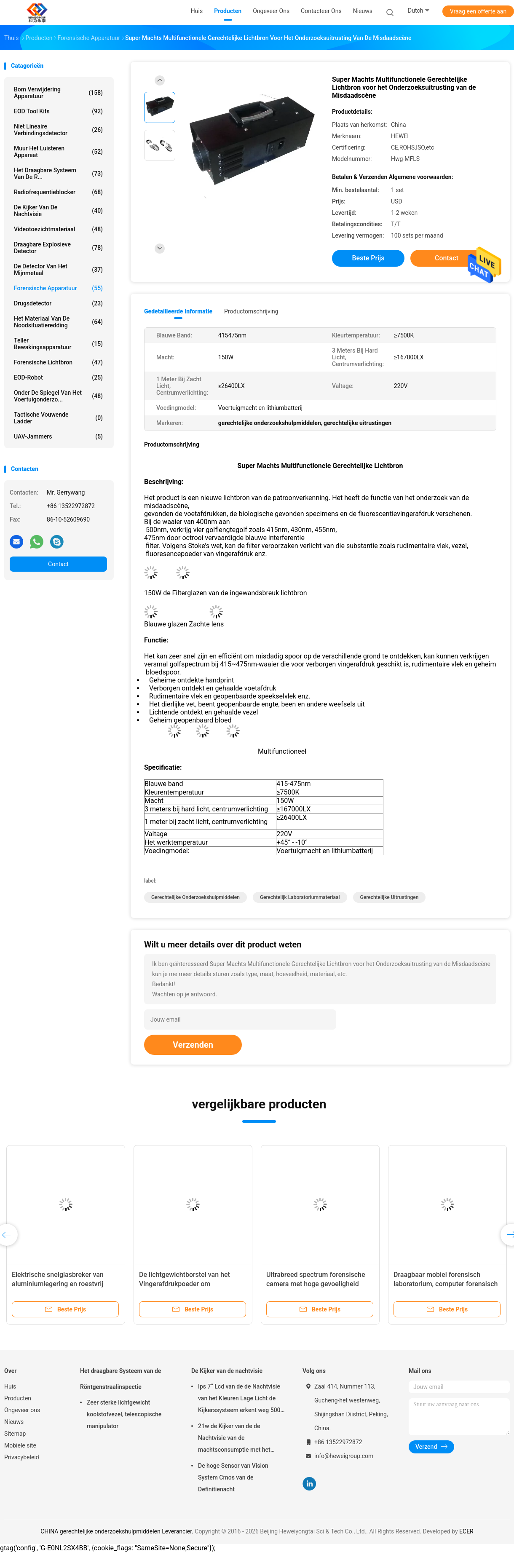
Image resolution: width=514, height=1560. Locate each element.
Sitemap (15, 1433)
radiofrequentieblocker (58, 192)
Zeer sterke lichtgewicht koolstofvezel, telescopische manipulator (124, 1414)
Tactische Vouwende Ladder (58, 418)
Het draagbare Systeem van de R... (58, 173)
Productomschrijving (251, 311)
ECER (466, 1531)
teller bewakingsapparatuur (58, 344)
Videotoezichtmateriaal (58, 229)
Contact (58, 564)
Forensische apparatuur (58, 288)
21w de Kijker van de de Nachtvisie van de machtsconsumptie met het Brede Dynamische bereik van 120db (237, 1439)
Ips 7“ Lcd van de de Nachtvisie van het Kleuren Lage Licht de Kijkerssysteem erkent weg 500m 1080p (242, 1399)
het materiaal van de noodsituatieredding (58, 322)
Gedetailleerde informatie (178, 311)
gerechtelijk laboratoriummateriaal (300, 897)
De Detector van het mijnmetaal (58, 269)
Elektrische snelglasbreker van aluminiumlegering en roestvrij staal (58, 1284)
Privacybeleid (21, 1457)
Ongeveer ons (22, 1410)
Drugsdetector (58, 303)
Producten (17, 1398)
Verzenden (193, 1045)
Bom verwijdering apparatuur (58, 92)
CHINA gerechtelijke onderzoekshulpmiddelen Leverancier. (117, 1531)
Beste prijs (368, 258)
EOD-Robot (58, 377)
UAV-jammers (58, 436)
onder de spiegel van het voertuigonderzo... (58, 396)
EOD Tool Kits (58, 111)
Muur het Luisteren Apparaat (58, 151)
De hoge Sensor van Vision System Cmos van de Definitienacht (233, 1477)
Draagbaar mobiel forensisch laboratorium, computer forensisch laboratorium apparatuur (446, 1284)
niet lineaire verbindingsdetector (58, 129)
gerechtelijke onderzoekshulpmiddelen (195, 897)
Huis (10, 1386)
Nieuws (14, 1421)
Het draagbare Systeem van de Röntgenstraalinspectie (120, 1378)
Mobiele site (20, 1445)
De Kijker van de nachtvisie (58, 210)
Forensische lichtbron (58, 362)
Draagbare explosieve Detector (58, 247)
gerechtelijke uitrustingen (389, 897)
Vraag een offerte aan (478, 11)
